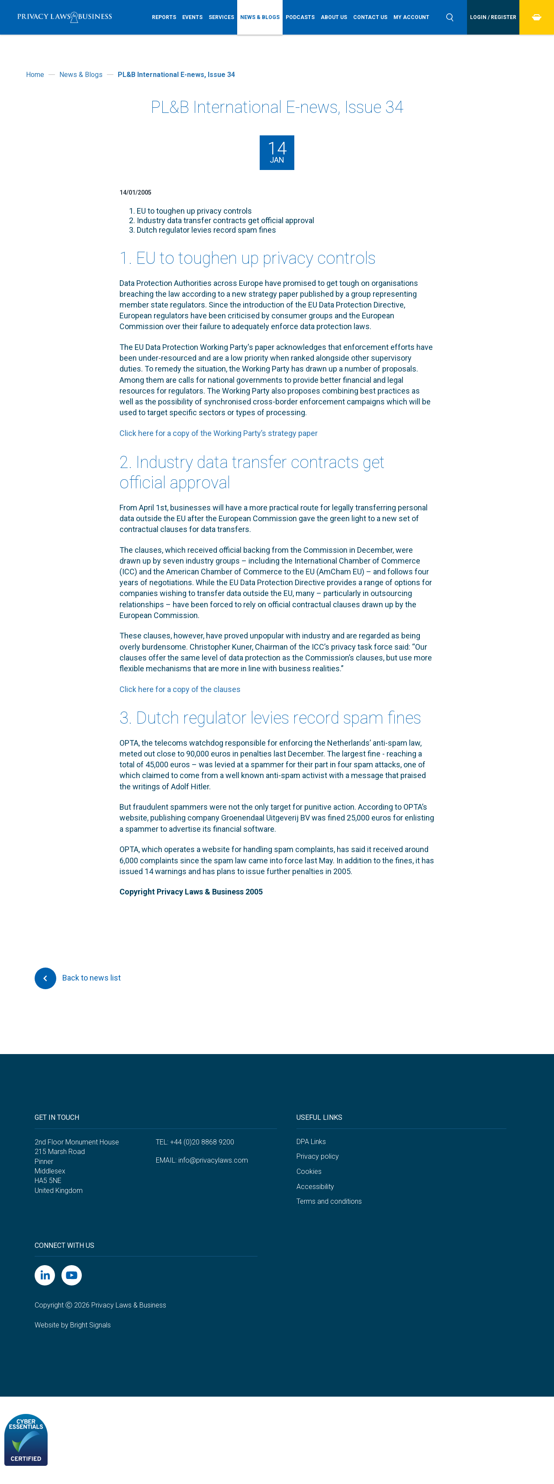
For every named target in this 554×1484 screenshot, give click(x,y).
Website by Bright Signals (73, 1325)
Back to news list (78, 978)
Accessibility (315, 1187)
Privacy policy (317, 1156)
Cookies (309, 1171)
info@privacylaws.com (213, 1160)
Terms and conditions (329, 1201)
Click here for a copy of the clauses (180, 689)
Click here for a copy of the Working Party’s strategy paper (218, 433)
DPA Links (311, 1142)
